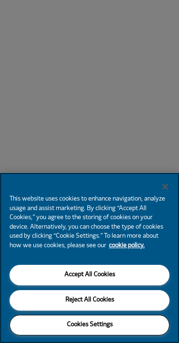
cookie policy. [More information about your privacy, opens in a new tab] (127, 245)
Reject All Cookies (89, 300)
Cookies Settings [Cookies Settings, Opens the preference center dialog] (90, 325)
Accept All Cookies (89, 275)
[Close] (165, 186)
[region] (89, 258)
